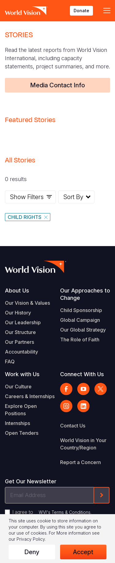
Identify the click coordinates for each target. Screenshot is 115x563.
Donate (81, 10)
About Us (17, 290)
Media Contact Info (57, 85)
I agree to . (51, 512)
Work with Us (22, 374)
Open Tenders (21, 433)
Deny (31, 552)
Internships (17, 423)
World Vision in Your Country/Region (83, 444)
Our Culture (18, 386)
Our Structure (20, 332)
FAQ (10, 361)
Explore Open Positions (21, 409)
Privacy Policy (31, 539)
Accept (83, 552)
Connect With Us (82, 374)
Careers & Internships (30, 396)
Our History (18, 313)
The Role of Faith (79, 339)
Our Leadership (23, 322)
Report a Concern (80, 462)
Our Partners (19, 342)
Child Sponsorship (81, 310)
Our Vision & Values (27, 303)
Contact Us (72, 426)
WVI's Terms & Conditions (64, 512)
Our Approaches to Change (85, 294)
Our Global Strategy (83, 330)
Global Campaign (80, 320)
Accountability (21, 352)
